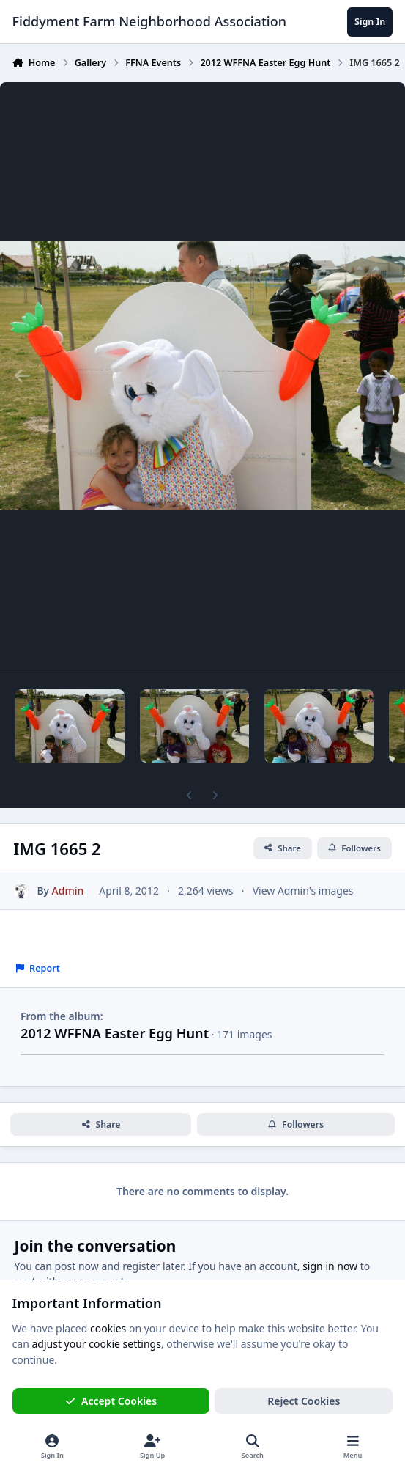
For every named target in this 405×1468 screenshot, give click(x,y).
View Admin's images (303, 891)
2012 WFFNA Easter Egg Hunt (115, 1033)
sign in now (329, 1266)
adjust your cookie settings (95, 1344)
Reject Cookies (303, 1401)
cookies (108, 1328)
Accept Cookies (111, 1401)
